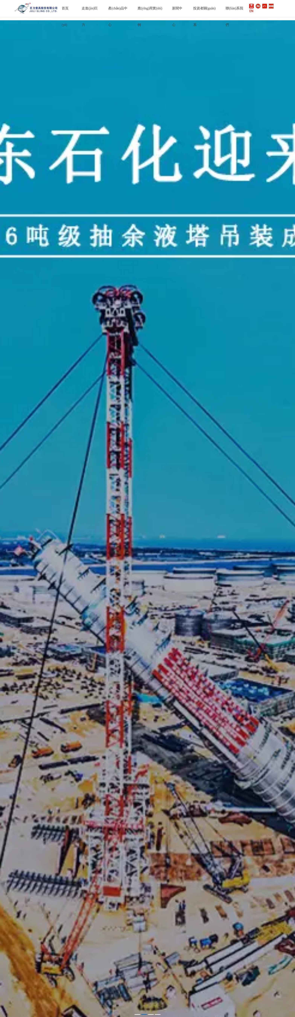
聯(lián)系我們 (234, 11)
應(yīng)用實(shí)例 (150, 11)
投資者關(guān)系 (204, 11)
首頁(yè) (65, 11)
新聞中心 (177, 11)
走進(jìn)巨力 (90, 11)
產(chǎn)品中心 (117, 11)
